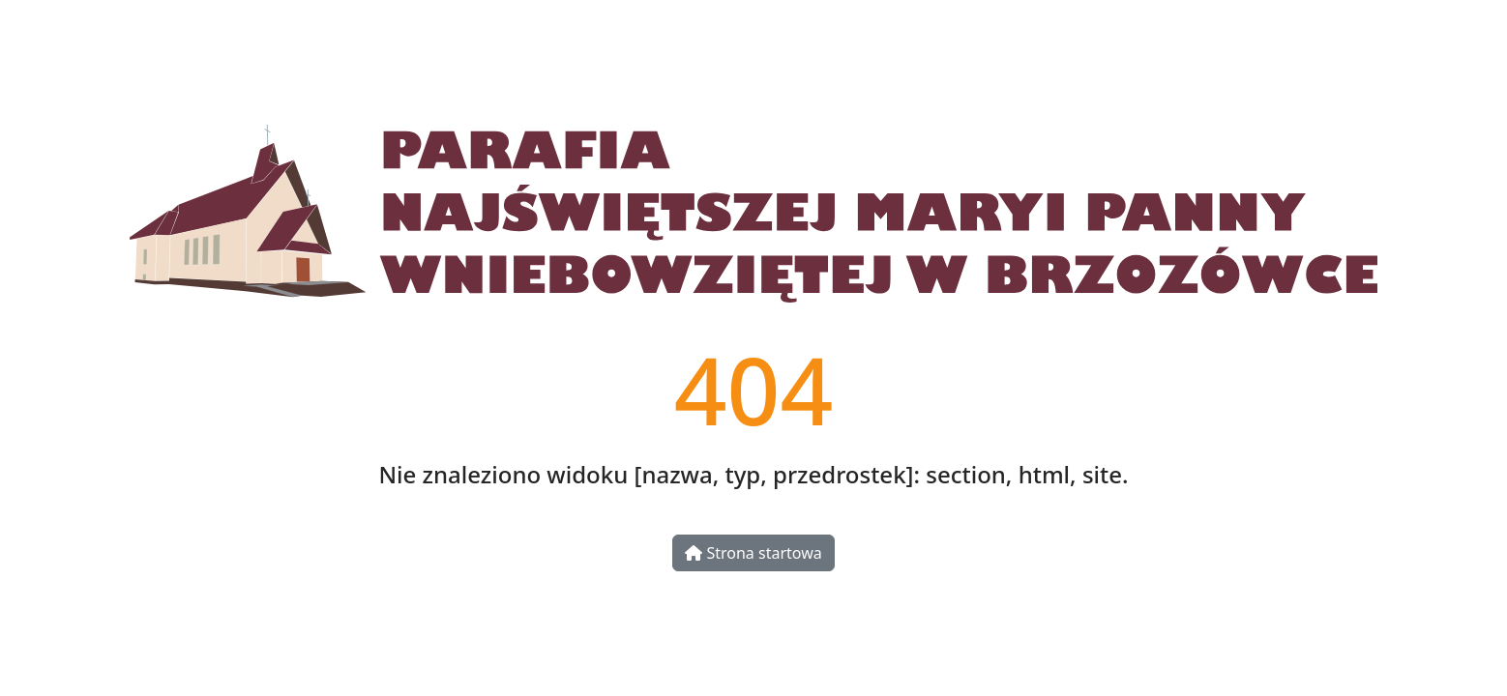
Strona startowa (753, 553)
